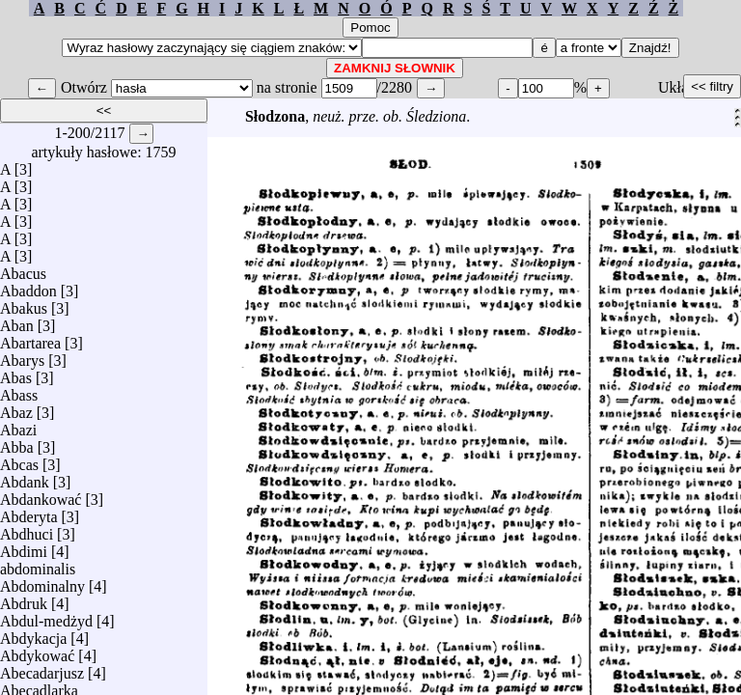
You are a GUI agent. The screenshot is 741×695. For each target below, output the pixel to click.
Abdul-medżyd (46, 616)
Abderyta (29, 512)
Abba (17, 442)
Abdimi (23, 547)
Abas (16, 373)
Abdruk (23, 599)
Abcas (19, 460)
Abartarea (30, 338)
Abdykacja (33, 634)
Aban (17, 321)
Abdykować (37, 651)
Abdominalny (42, 581)
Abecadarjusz (42, 668)
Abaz (16, 408)
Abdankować (40, 494)
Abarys (22, 356)
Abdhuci (26, 529)
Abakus (23, 303)
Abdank (24, 477)
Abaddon (28, 286)
